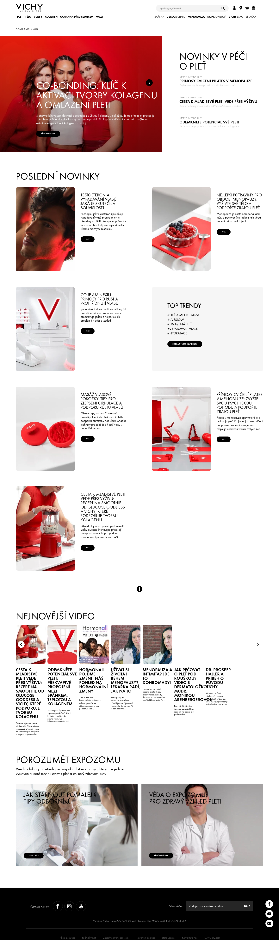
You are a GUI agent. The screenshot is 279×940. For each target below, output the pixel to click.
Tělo (28, 16)
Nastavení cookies (145, 919)
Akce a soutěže (67, 919)
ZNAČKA (251, 16)
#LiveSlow (175, 319)
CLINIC (176, 16)
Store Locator (168, 919)
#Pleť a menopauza (183, 315)
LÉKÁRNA (158, 16)
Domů (19, 29)
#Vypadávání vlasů (182, 328)
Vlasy (38, 16)
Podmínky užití (89, 919)
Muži (99, 16)
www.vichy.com (212, 919)
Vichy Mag (32, 29)
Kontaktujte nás (189, 919)
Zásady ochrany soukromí (116, 919)
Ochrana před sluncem (76, 16)
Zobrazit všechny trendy (194, 347)
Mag (236, 16)
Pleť (20, 16)
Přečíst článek (169, 834)
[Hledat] (223, 8)
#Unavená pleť (179, 324)
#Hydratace (177, 333)
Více (93, 242)
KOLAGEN (51, 16)
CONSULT (216, 16)
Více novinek (139, 592)
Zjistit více (40, 834)
